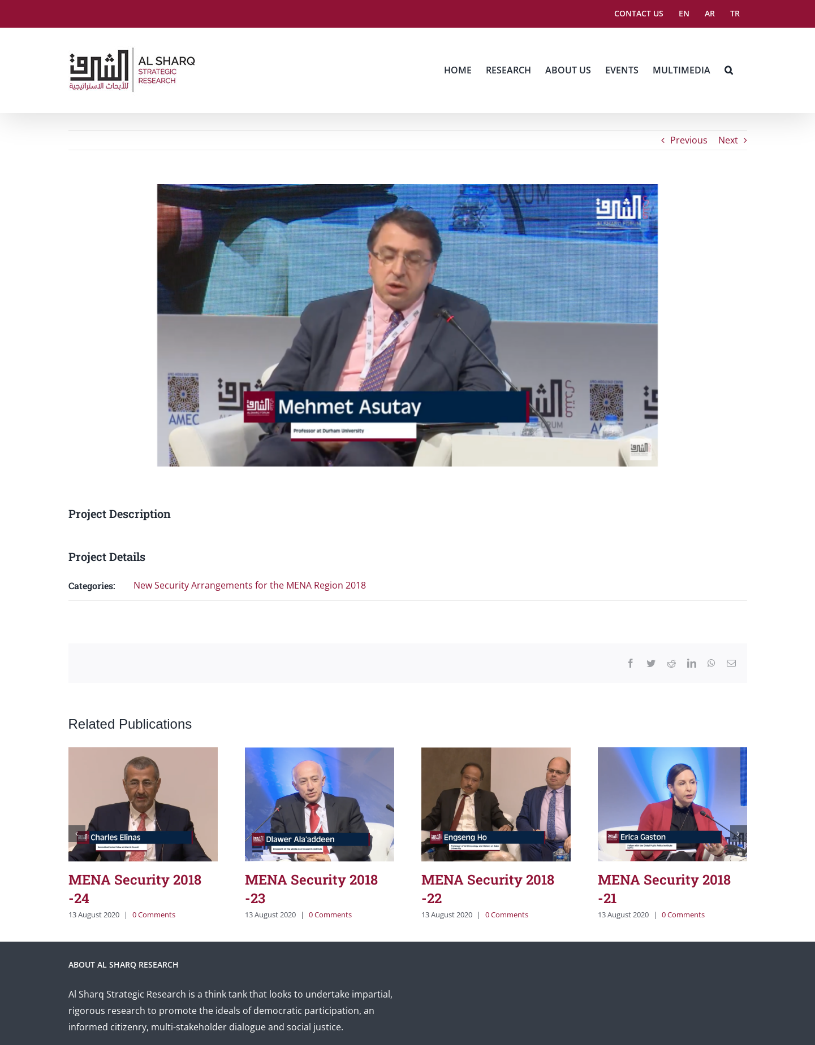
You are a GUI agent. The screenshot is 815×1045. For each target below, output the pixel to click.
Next (728, 140)
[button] (729, 70)
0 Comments (153, 914)
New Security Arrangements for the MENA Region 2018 (249, 585)
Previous (689, 140)
